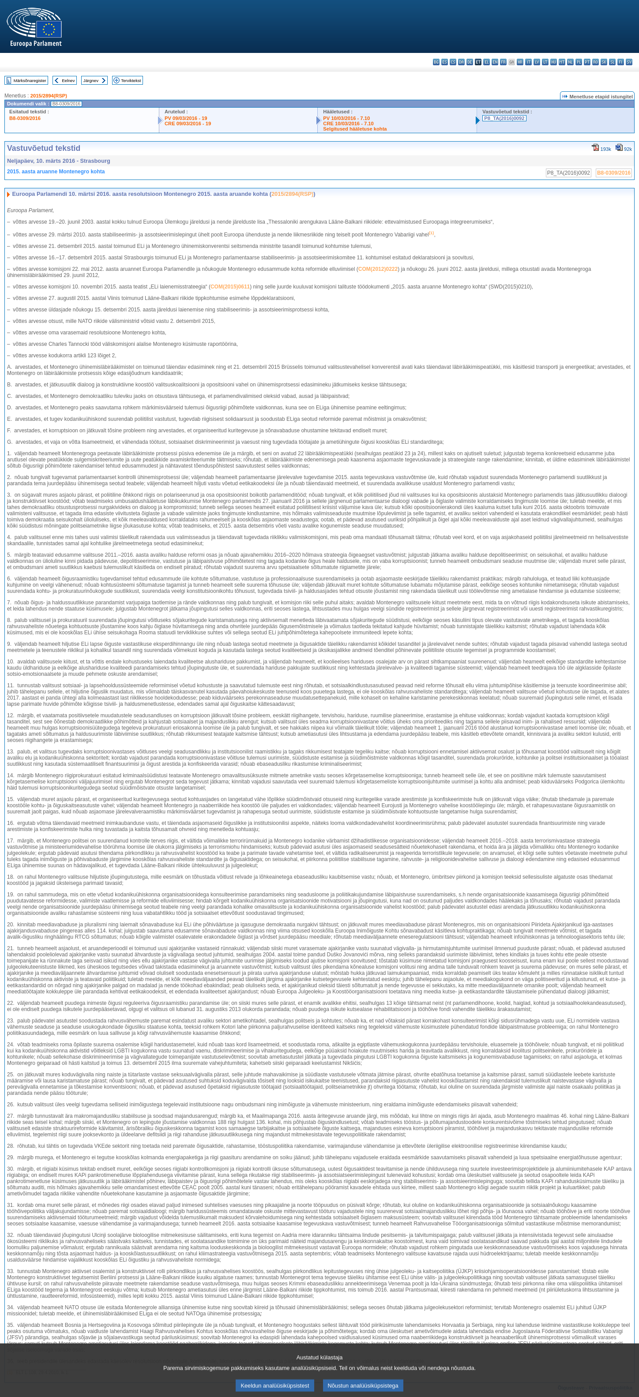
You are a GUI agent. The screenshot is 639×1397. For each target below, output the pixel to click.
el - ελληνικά (486, 62)
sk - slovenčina (604, 62)
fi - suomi (620, 62)
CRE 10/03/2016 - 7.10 (348, 123)
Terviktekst (131, 80)
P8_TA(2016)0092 (504, 118)
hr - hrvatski (520, 62)
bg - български (436, 62)
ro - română (595, 62)
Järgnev (90, 80)
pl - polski (578, 62)
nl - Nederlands (570, 62)
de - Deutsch (469, 62)
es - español (444, 62)
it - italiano (528, 62)
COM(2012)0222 (378, 269)
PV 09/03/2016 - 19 (186, 118)
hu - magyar (553, 62)
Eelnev (68, 80)
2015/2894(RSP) (48, 95)
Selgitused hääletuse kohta (355, 128)
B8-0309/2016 (25, 118)
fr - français (503, 62)
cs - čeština (453, 62)
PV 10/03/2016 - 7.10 (346, 118)
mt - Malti (562, 62)
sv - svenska (629, 62)
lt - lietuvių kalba (545, 62)
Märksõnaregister (30, 80)
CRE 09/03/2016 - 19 (188, 123)
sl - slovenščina (612, 62)
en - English (495, 62)
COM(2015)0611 (230, 287)
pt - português (587, 62)
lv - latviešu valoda (537, 62)
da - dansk (461, 62)
